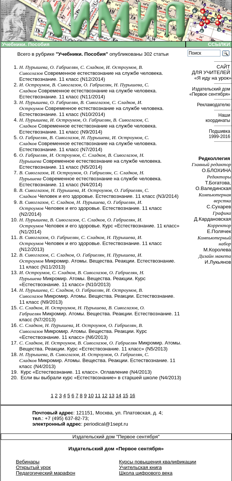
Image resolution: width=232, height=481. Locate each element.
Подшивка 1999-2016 (220, 134)
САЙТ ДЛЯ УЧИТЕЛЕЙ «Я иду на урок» (212, 72)
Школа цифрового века (146, 473)
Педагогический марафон (45, 473)
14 (118, 395)
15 (125, 395)
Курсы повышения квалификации (158, 462)
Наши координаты (218, 118)
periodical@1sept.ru (106, 424)
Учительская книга (140, 467)
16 (132, 395)
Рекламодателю (214, 104)
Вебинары (28, 462)
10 (91, 395)
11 (97, 395)
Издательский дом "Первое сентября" (116, 436)
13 (111, 395)
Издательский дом (210, 91)
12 (105, 395)
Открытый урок (33, 467)
